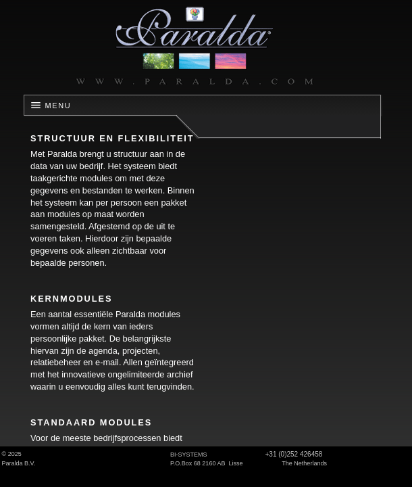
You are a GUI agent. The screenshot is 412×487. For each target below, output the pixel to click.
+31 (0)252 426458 (294, 454)
